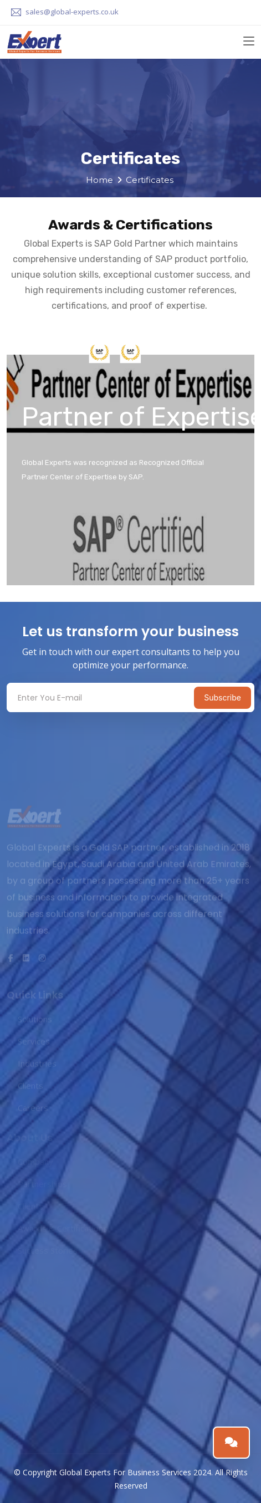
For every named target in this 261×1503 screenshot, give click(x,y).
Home (99, 180)
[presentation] (71, 731)
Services (34, 1042)
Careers (33, 1109)
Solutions (35, 1020)
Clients (30, 1086)
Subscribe (222, 697)
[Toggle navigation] (248, 42)
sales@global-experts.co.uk (72, 12)
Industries (37, 1064)
